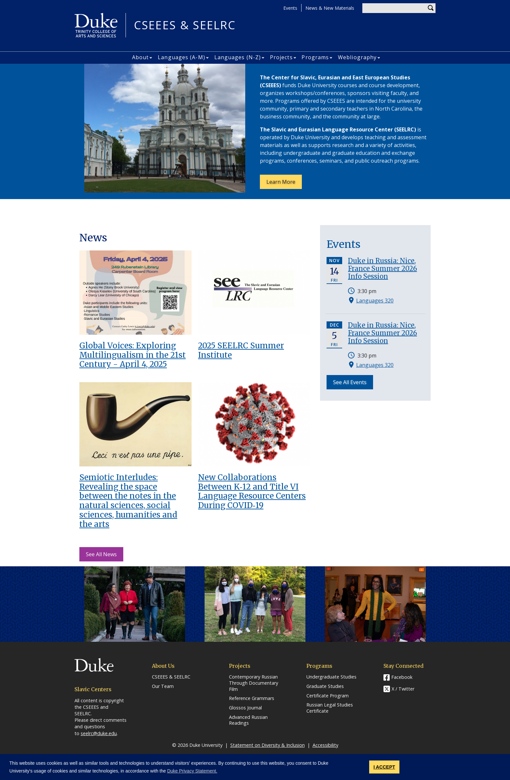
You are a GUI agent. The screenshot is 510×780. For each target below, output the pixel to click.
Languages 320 (375, 300)
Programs (315, 57)
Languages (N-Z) (237, 57)
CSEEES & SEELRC (184, 25)
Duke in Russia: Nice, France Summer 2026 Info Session (382, 268)
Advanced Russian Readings (248, 720)
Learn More (284, 183)
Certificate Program (327, 696)
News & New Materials (329, 8)
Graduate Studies (325, 686)
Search (431, 8)
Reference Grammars (251, 698)
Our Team (163, 686)
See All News (101, 554)
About (140, 57)
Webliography (357, 57)
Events (290, 8)
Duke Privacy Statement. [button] (192, 770)
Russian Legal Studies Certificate (329, 708)
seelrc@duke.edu (99, 733)
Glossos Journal (245, 708)
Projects (281, 57)
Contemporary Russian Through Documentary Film (253, 683)
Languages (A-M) (181, 57)
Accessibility (325, 745)
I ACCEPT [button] (384, 767)
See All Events (350, 382)
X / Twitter (403, 689)
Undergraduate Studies (331, 677)
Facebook (401, 677)
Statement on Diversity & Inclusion (267, 745)
